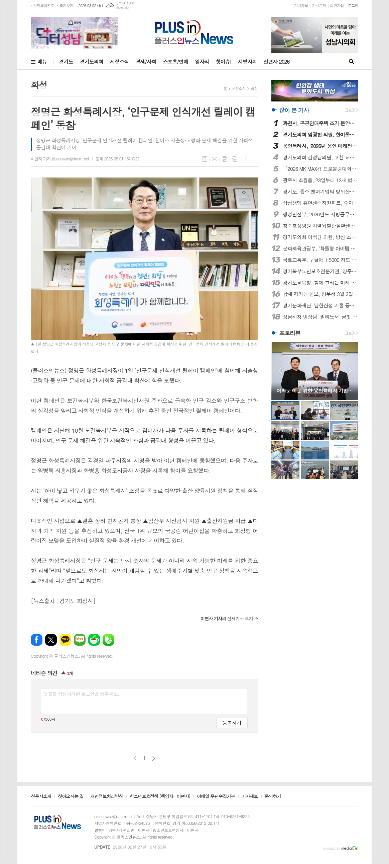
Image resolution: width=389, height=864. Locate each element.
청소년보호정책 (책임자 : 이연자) (160, 796)
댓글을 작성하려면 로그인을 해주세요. (81, 694)
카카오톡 (65, 640)
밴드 (108, 640)
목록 (204, 159)
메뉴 (42, 61)
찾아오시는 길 (71, 796)
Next (349, 370)
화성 (254, 88)
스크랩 (234, 159)
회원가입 (337, 5)
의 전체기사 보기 (227, 618)
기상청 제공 (122, 8)
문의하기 (273, 796)
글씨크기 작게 (254, 159)
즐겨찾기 (66, 5)
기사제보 (301, 5)
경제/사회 (145, 61)
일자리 (202, 61)
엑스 (51, 640)
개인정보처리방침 (106, 796)
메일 (214, 159)
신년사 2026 (276, 61)
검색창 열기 (351, 61)
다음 (153, 758)
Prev (279, 370)
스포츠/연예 (175, 61)
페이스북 (36, 640)
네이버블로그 (80, 640)
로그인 (353, 5)
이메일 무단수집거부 (216, 796)
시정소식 (119, 61)
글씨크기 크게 (246, 159)
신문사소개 (41, 796)
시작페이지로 (43, 5)
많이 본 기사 (294, 110)
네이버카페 (94, 640)
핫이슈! (223, 61)
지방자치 (247, 61)
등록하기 (232, 722)
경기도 (66, 61)
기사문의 (319, 5)
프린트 (224, 159)
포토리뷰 (289, 333)
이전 (135, 758)
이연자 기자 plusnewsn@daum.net (60, 158)
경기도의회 (92, 61)
